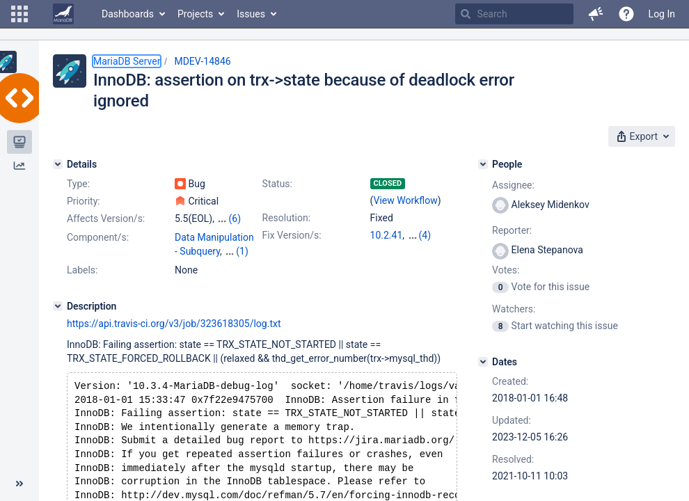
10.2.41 (386, 235)
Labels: (82, 280)
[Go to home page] (63, 14)
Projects (195, 13)
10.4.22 (386, 249)
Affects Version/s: (106, 218)
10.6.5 (383, 263)
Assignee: (513, 185)
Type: (78, 183)
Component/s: (98, 237)
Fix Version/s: (292, 235)
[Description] (58, 316)
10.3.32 (423, 235)
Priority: (83, 201)
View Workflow (406, 200)
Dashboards (128, 13)
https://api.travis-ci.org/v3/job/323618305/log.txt (173, 334)
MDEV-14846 (202, 61)
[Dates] (483, 362)
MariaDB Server (126, 61)
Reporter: (512, 230)
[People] (483, 164)
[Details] (58, 164)
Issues (251, 13)
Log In (662, 13)
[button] (19, 14)
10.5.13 (423, 249)
